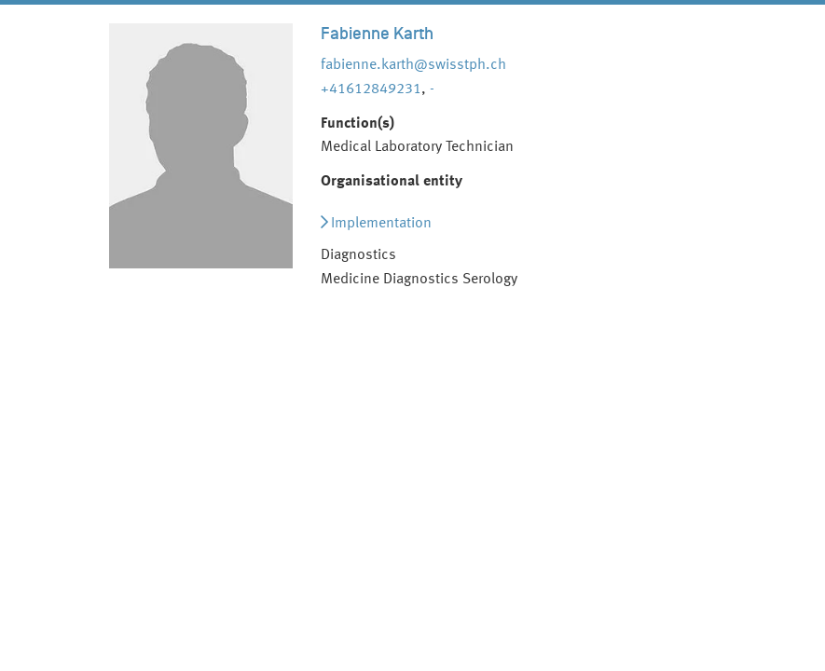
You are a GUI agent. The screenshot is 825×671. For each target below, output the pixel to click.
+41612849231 (371, 89)
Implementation (381, 223)
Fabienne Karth (377, 33)
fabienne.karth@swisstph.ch (413, 65)
